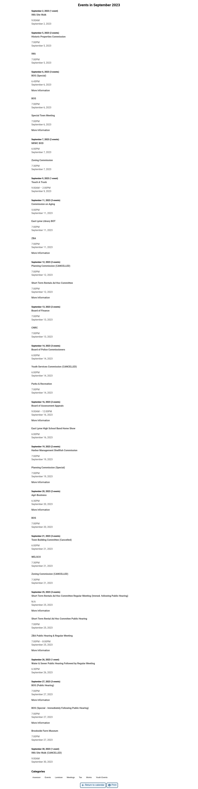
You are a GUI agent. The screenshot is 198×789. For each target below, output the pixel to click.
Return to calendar (93, 785)
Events (48, 777)
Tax (80, 777)
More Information (40, 90)
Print (112, 785)
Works (89, 777)
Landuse (59, 777)
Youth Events (102, 777)
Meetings (71, 777)
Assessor (37, 777)
